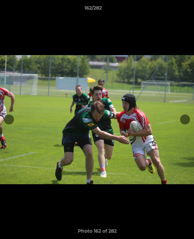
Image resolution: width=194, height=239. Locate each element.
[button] (170, 10)
